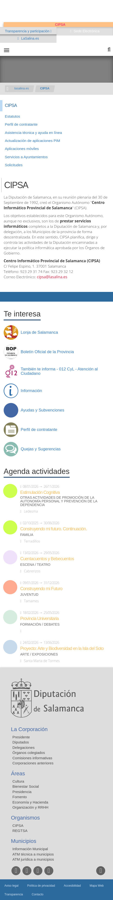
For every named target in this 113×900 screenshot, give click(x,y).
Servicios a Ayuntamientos (26, 157)
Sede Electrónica (86, 31)
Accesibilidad (72, 885)
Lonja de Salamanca (39, 332)
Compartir (6, 297)
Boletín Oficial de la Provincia (47, 352)
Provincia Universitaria (39, 618)
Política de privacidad (41, 885)
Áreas (18, 773)
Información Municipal (30, 849)
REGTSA (20, 831)
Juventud (29, 594)
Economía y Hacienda (30, 802)
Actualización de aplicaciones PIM (32, 141)
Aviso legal (11, 885)
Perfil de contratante (21, 124)
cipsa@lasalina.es (52, 277)
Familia (26, 535)
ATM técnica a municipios (33, 854)
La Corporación (29, 729)
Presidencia (21, 792)
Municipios (23, 841)
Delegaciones (23, 747)
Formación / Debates (40, 624)
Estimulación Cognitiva (40, 492)
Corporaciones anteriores (32, 763)
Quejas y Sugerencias (41, 449)
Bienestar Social (25, 786)
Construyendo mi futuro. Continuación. (53, 528)
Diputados (20, 742)
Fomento (19, 797)
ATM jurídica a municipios (33, 859)
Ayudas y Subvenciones (42, 410)
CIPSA (45, 88)
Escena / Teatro (35, 565)
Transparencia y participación (27, 31)
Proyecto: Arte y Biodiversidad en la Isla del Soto (62, 648)
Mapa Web (97, 885)
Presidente (21, 737)
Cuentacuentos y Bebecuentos (47, 558)
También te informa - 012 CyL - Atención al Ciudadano (59, 371)
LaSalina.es (29, 38)
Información (31, 391)
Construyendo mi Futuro (41, 588)
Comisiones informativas (32, 758)
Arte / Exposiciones (39, 654)
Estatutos (12, 116)
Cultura (18, 781)
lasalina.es (21, 88)
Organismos (25, 818)
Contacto (37, 894)
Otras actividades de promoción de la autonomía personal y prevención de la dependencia (58, 501)
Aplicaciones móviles (22, 149)
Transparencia (13, 894)
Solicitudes (14, 165)
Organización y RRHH (30, 807)
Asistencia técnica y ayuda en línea (33, 133)
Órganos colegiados (28, 753)
